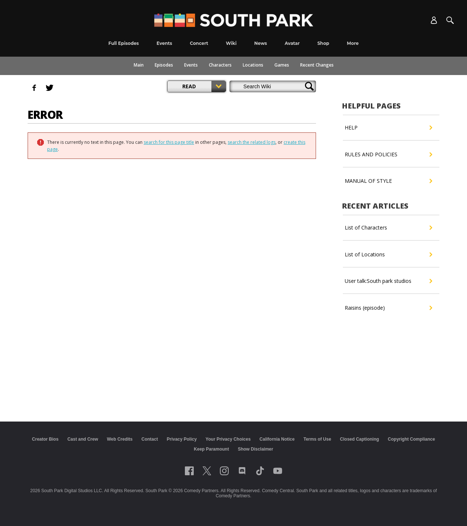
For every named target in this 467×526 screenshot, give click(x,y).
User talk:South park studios (388, 281)
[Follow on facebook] (189, 470)
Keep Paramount (211, 449)
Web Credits (120, 439)
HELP (388, 127)
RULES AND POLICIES (388, 154)
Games (281, 65)
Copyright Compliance (411, 439)
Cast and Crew (82, 439)
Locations (253, 65)
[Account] (434, 20)
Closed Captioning (359, 439)
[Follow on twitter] (207, 470)
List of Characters (388, 228)
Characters (220, 65)
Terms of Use (317, 439)
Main (139, 65)
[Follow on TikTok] (260, 470)
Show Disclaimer (255, 449)
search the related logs (251, 142)
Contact (149, 439)
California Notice (277, 439)
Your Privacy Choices (228, 439)
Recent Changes (317, 65)
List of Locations (388, 254)
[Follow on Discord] (242, 470)
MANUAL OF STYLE (388, 181)
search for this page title (169, 142)
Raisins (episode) (388, 308)
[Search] (450, 20)
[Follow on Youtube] (277, 470)
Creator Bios (45, 439)
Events (191, 65)
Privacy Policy (182, 439)
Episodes (164, 65)
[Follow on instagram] (224, 470)
